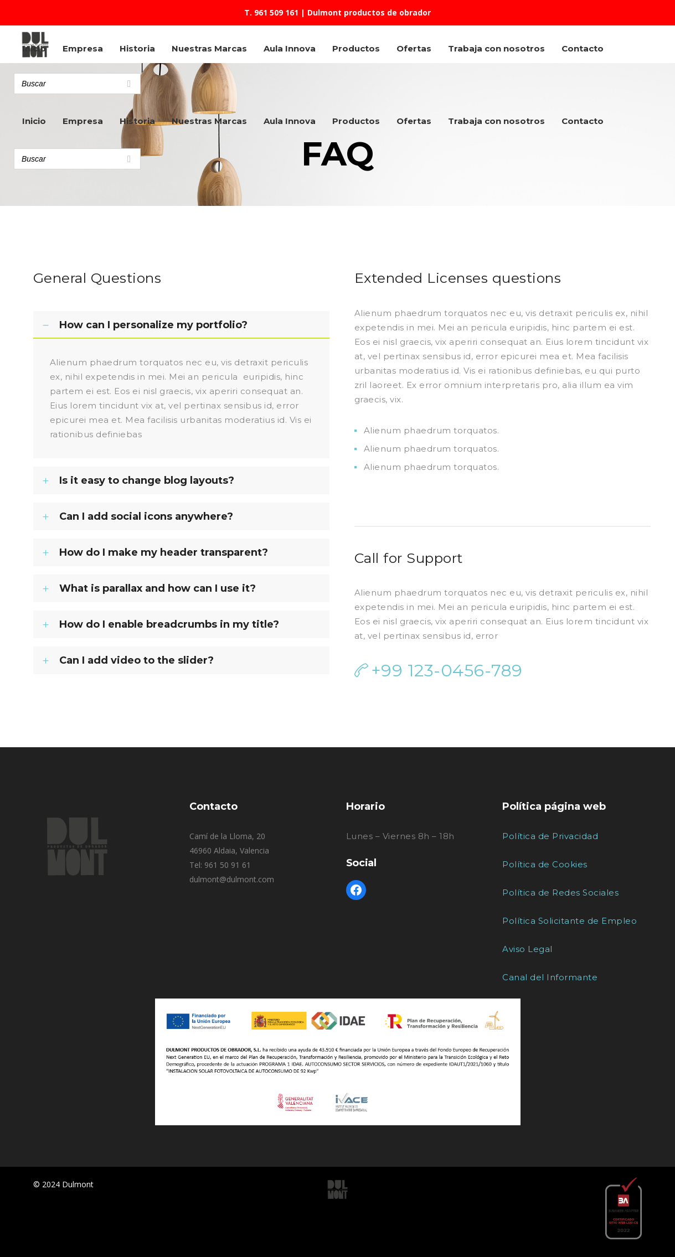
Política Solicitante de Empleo (569, 920)
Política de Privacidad (550, 836)
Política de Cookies (545, 864)
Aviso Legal (527, 949)
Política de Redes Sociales (560, 892)
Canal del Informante (549, 977)
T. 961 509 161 (271, 12)
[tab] (181, 325)
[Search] (129, 159)
